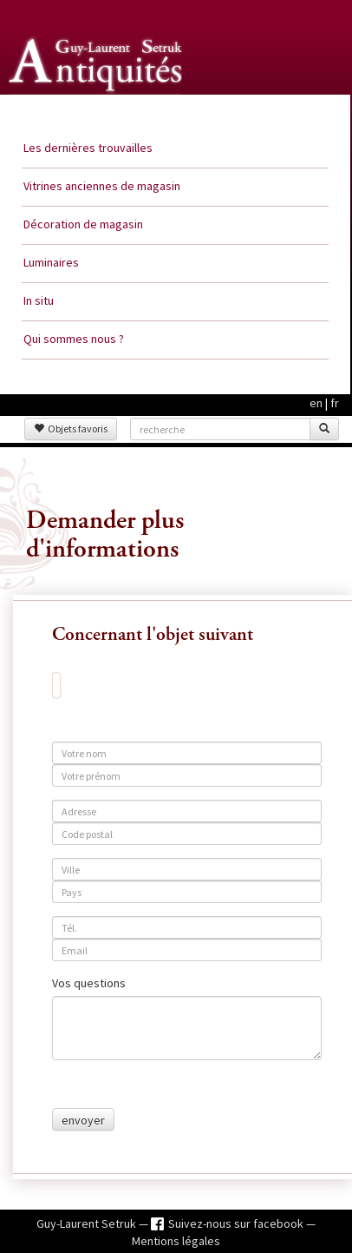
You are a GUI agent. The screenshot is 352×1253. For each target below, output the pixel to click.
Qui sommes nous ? (73, 338)
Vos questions (89, 983)
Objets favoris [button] (71, 428)
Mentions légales (176, 1241)
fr (334, 403)
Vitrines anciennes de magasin (101, 186)
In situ (38, 300)
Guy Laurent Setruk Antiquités (97, 112)
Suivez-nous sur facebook (237, 1223)
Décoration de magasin (83, 224)
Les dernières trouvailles (88, 147)
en (316, 403)
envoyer (83, 1120)
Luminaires (51, 262)
